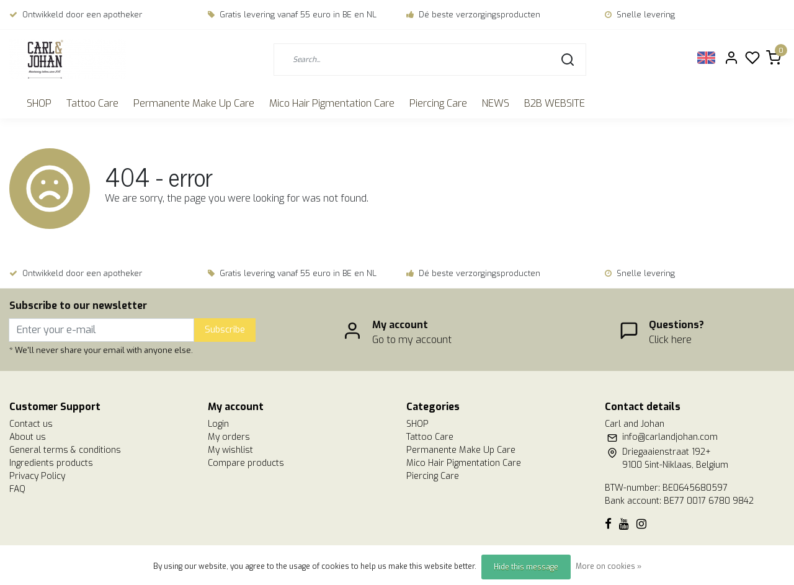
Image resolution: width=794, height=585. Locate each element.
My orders (229, 437)
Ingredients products (51, 463)
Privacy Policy (37, 476)
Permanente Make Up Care (193, 103)
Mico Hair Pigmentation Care (332, 103)
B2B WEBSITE (554, 103)
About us (27, 437)
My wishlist (230, 450)
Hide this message (526, 567)
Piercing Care (438, 103)
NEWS (495, 103)
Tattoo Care (92, 103)
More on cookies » (608, 566)
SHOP (39, 103)
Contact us (31, 424)
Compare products (246, 463)
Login (218, 424)
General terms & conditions (65, 450)
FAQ (17, 489)
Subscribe (225, 330)
